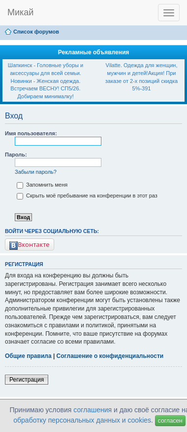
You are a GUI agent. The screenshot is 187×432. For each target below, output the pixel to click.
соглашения (92, 410)
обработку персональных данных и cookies (82, 420)
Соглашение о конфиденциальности (110, 356)
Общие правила (28, 356)
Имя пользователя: (31, 133)
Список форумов (36, 32)
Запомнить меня (42, 185)
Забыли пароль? (36, 172)
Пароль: (16, 154)
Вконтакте (29, 244)
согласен (170, 420)
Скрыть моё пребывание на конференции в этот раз (87, 195)
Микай (20, 12)
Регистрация (26, 379)
